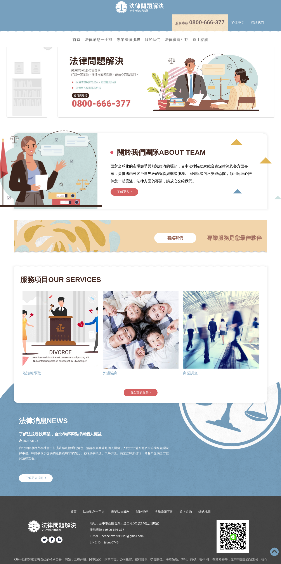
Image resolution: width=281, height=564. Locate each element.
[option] (140, 77)
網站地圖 (204, 512)
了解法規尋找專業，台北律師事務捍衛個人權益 (60, 434)
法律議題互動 (176, 39)
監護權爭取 (32, 373)
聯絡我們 (257, 22)
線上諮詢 (200, 39)
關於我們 (152, 39)
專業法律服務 (128, 39)
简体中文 (237, 22)
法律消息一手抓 (98, 39)
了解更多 (231, 191)
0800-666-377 (207, 22)
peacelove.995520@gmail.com (123, 536)
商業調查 (190, 373)
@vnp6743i (111, 542)
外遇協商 (110, 373)
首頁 (76, 39)
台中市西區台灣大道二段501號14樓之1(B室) (129, 523)
